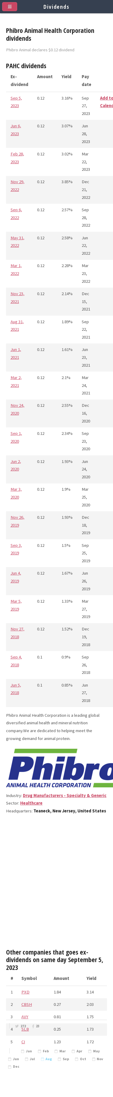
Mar (62, 1051)
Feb (46, 1051)
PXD (25, 992)
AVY (24, 1016)
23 (37, 1026)
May (96, 1051)
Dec (16, 1066)
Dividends (56, 6)
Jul (32, 1059)
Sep (66, 1059)
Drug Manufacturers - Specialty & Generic (64, 795)
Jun (16, 1059)
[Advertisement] (56, 883)
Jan (29, 1051)
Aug (49, 1059)
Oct (83, 1059)
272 (23, 1026)
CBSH (26, 1004)
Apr (79, 1051)
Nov (100, 1059)
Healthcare (31, 803)
